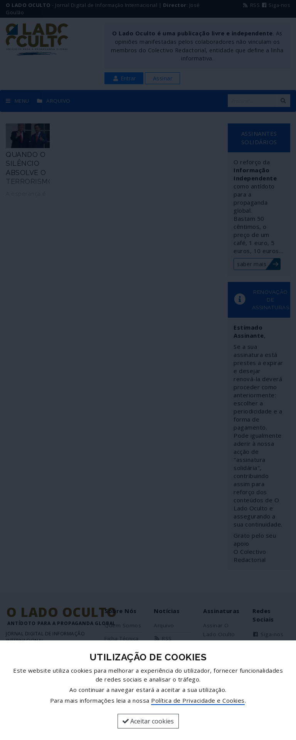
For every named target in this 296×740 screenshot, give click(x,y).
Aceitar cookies (148, 721)
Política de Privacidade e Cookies (198, 700)
